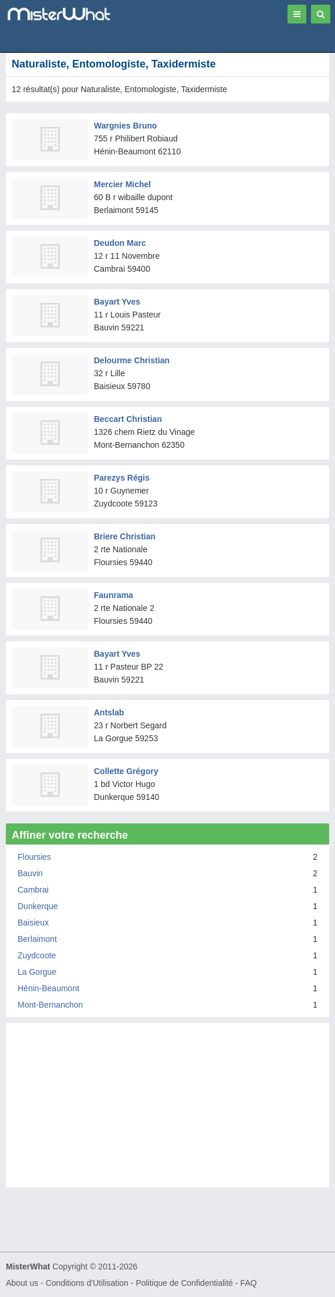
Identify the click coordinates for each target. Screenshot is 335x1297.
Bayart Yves (117, 301)
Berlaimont (37, 939)
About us (22, 1283)
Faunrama (113, 595)
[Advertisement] (167, 1111)
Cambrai (33, 889)
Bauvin (30, 873)
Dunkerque (38, 906)
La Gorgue (37, 972)
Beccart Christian (128, 419)
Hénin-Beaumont (48, 988)
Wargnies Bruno (125, 125)
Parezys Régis (122, 477)
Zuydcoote (37, 955)
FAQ (249, 1283)
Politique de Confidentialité (184, 1283)
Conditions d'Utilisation (87, 1283)
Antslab (109, 712)
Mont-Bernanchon (50, 1004)
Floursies (34, 857)
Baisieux (33, 922)
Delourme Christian (132, 360)
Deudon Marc (120, 243)
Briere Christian (124, 536)
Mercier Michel (122, 184)
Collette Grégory (126, 771)
